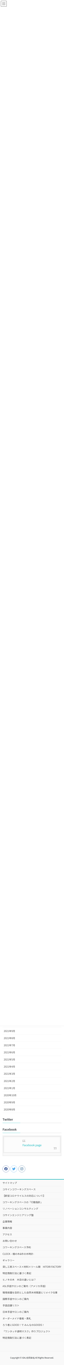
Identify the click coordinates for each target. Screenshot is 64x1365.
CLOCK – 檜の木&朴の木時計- (18, 1254)
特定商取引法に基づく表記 (17, 1273)
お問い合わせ (10, 1240)
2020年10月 (10, 1095)
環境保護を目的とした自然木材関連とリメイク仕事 (30, 1292)
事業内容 (7, 1228)
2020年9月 (9, 1102)
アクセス (7, 1234)
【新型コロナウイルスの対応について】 (24, 1195)
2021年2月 (9, 1081)
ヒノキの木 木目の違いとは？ (19, 1279)
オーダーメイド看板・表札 (17, 1318)
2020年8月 (9, 1109)
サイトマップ (10, 1183)
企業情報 (7, 1221)
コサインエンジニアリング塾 (18, 1215)
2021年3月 (9, 1073)
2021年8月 (9, 1038)
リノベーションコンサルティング (20, 1208)
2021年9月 (9, 1031)
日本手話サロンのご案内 (16, 1311)
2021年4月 (9, 1066)
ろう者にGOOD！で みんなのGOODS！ (24, 1325)
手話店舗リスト (11, 1305)
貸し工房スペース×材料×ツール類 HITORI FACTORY (32, 1266)
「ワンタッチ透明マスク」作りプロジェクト (26, 1331)
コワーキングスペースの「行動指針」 (23, 1202)
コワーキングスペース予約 (17, 1247)
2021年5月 (9, 1059)
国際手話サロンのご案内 (16, 1299)
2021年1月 (9, 1088)
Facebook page (32, 1145)
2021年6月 (9, 1052)
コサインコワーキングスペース (19, 1189)
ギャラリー (9, 1260)
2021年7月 (9, 1045)
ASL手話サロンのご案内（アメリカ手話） (25, 1286)
